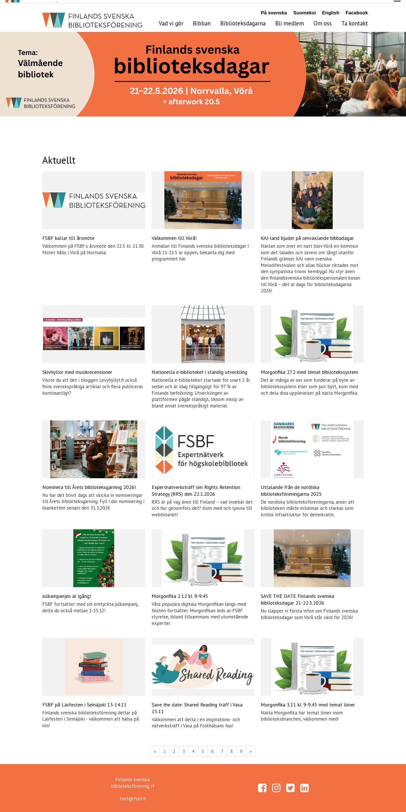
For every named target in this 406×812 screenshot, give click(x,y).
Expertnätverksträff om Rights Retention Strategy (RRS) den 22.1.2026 (196, 488)
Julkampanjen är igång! (66, 593)
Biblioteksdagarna (243, 21)
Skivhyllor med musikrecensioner (77, 369)
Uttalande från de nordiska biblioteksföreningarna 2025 (291, 488)
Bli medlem (289, 21)
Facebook (357, 10)
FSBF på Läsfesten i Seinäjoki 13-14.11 (84, 702)
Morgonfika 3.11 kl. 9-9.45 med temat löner (308, 702)
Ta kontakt (354, 21)
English (330, 10)
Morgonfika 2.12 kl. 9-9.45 (180, 593)
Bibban (202, 21)
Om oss (323, 21)
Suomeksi (304, 10)
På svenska (274, 10)
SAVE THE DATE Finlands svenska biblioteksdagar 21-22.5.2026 (297, 596)
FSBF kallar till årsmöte (68, 235)
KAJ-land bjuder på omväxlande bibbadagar (307, 235)
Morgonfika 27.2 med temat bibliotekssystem (309, 369)
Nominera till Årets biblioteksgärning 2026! (89, 484)
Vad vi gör (171, 21)
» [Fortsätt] (251, 749)
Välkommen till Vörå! (174, 235)
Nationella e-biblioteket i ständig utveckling (199, 369)
